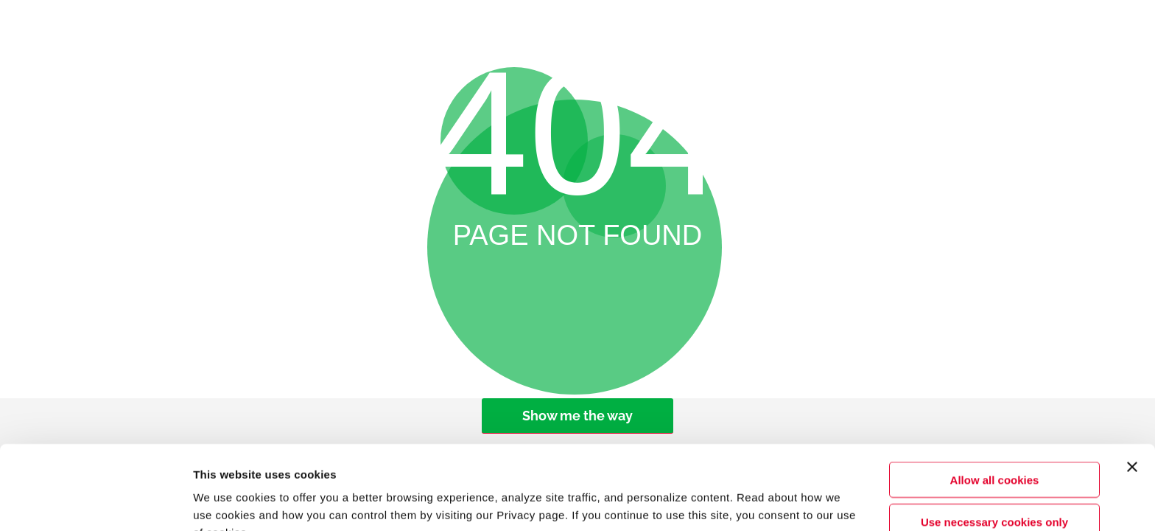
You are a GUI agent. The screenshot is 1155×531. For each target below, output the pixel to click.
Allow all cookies (994, 401)
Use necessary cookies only (994, 443)
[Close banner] (1132, 388)
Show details (785, 502)
